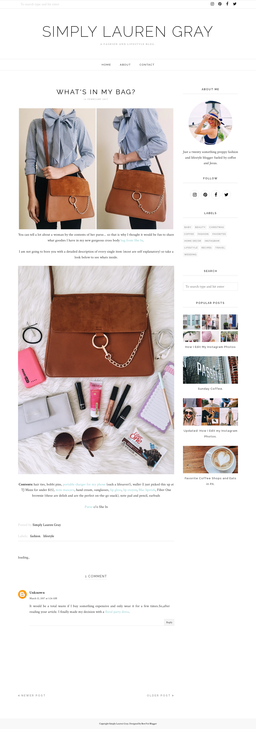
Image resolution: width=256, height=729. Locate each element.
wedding (190, 254)
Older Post (159, 695)
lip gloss (115, 490)
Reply (169, 622)
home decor (192, 241)
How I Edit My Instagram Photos (210, 347)
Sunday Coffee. (210, 388)
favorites (219, 234)
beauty (200, 227)
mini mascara (65, 490)
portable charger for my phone (84, 484)
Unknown (37, 592)
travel (220, 247)
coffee (189, 234)
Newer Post (33, 695)
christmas (216, 227)
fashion (35, 536)
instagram (212, 241)
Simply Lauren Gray (128, 30)
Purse (89, 507)
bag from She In (132, 240)
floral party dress (117, 612)
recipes (206, 247)
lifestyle (48, 536)
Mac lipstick (147, 490)
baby (187, 227)
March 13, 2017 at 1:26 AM (43, 598)
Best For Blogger (149, 723)
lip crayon (130, 490)
